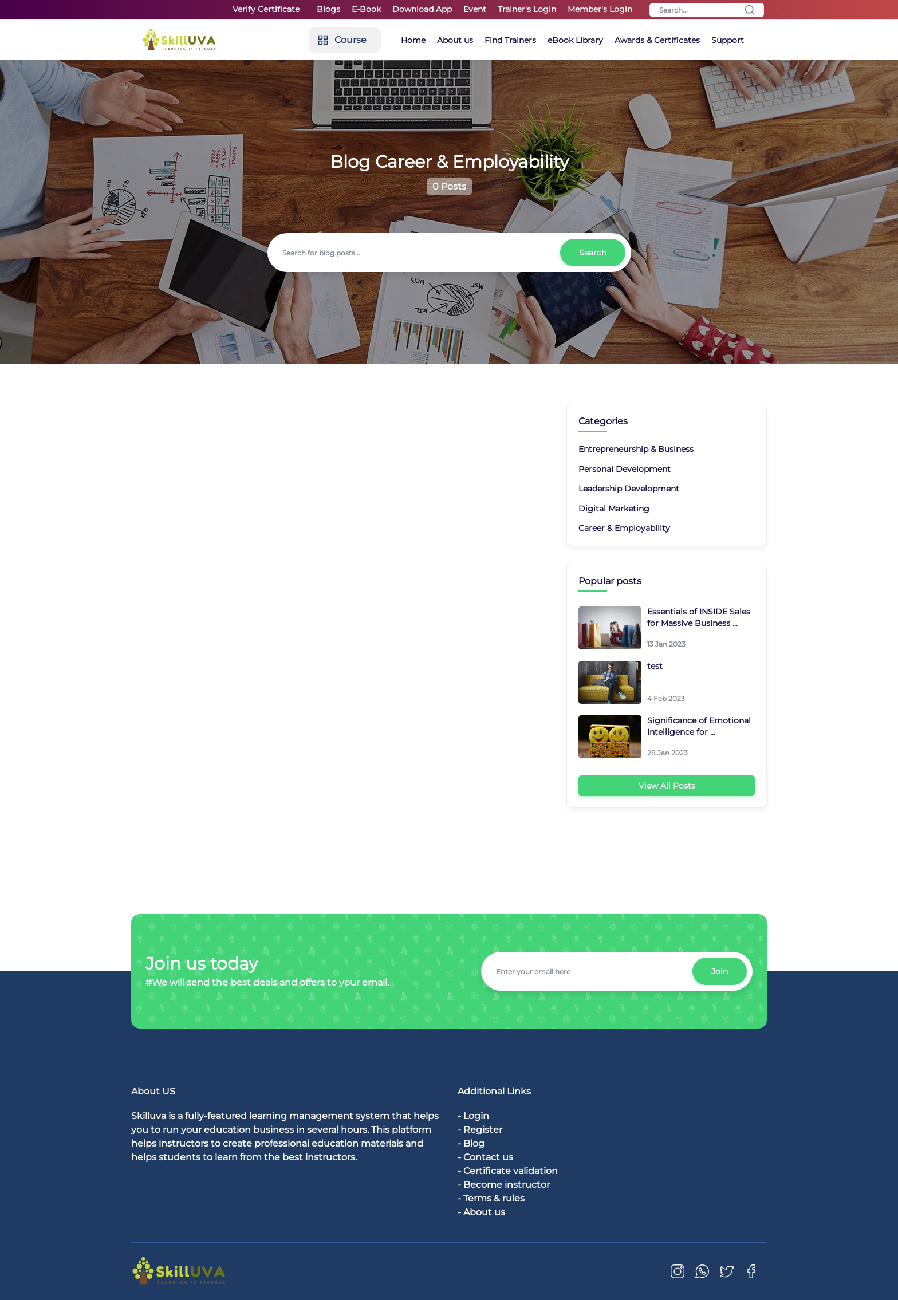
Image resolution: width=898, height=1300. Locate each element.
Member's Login (600, 9)
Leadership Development (628, 488)
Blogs (328, 9)
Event (474, 9)
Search (592, 252)
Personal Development (624, 469)
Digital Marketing (613, 508)
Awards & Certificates (657, 40)
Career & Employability (624, 528)
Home (413, 40)
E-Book (366, 9)
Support (727, 40)
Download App (422, 9)
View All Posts (667, 786)
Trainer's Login (527, 9)
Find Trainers (510, 40)
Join (719, 971)
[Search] (706, 10)
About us (455, 40)
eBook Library (575, 40)
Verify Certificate (266, 9)
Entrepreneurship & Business (636, 449)
